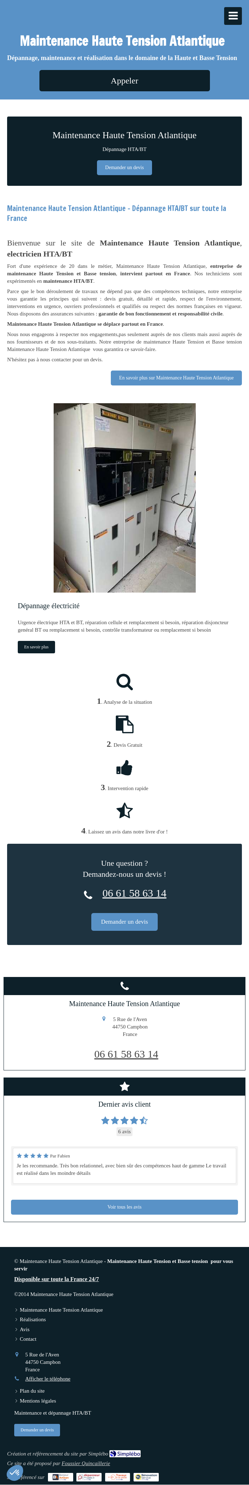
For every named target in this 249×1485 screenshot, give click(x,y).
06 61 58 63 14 (135, 893)
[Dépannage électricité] (125, 498)
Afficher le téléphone (47, 1379)
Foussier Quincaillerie (86, 1463)
